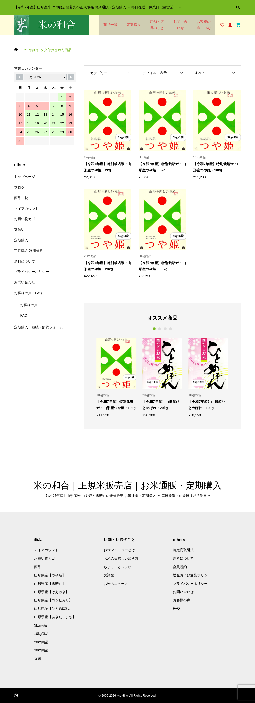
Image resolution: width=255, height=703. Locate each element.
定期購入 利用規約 (28, 251)
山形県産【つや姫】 (49, 575)
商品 (37, 567)
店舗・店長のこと (157, 25)
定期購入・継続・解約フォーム (38, 327)
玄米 (37, 659)
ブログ (19, 187)
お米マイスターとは (119, 550)
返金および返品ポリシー (192, 575)
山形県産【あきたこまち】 (55, 617)
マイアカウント (26, 209)
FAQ (23, 315)
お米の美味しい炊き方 (121, 558)
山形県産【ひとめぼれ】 (53, 608)
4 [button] (171, 328)
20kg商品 (41, 642)
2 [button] (160, 328)
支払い (19, 229)
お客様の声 (29, 305)
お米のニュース (116, 584)
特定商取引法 (183, 550)
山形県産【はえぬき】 (51, 592)
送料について (24, 261)
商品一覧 (110, 25)
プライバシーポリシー (31, 272)
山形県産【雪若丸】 (49, 584)
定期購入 (134, 25)
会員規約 (180, 567)
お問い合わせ (180, 25)
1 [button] (154, 328)
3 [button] (165, 328)
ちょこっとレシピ (117, 567)
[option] (116, 377)
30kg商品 (41, 650)
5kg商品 (40, 625)
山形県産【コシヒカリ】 (53, 600)
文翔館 (109, 575)
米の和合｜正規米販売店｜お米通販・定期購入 (127, 485)
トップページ (24, 177)
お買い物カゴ (24, 219)
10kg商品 (41, 634)
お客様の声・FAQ (204, 25)
